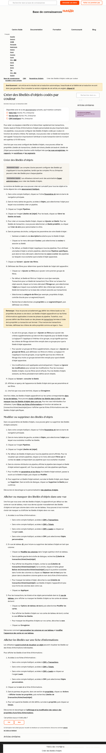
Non (19, 722)
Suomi (12, 57)
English (12, 75)
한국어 (12, 68)
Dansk (12, 62)
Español (12, 37)
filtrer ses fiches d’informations (29, 404)
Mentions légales (53, 747)
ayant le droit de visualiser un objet (29, 645)
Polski (12, 52)
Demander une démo (69, 3)
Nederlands (13, 47)
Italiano (12, 50)
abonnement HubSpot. (31, 189)
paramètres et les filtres (30, 472)
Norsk (12, 65)
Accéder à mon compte (13, 80)
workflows (18, 153)
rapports (7, 153)
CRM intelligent (15, 119)
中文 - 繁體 (13, 60)
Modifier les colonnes (29, 552)
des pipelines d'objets (49, 490)
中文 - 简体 (13, 73)
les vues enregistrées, (57, 150)
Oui (9, 722)
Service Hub (13, 116)
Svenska (12, 55)
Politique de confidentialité (73, 747)
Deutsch (12, 39)
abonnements (30, 110)
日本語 (12, 42)
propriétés (49, 692)
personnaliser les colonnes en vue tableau (37, 630)
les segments (30, 153)
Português (13, 44)
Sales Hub (13, 113)
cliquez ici (70, 88)
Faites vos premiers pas (91, 3)
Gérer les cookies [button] (93, 747)
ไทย (11, 70)
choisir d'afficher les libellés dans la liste (44, 399)
